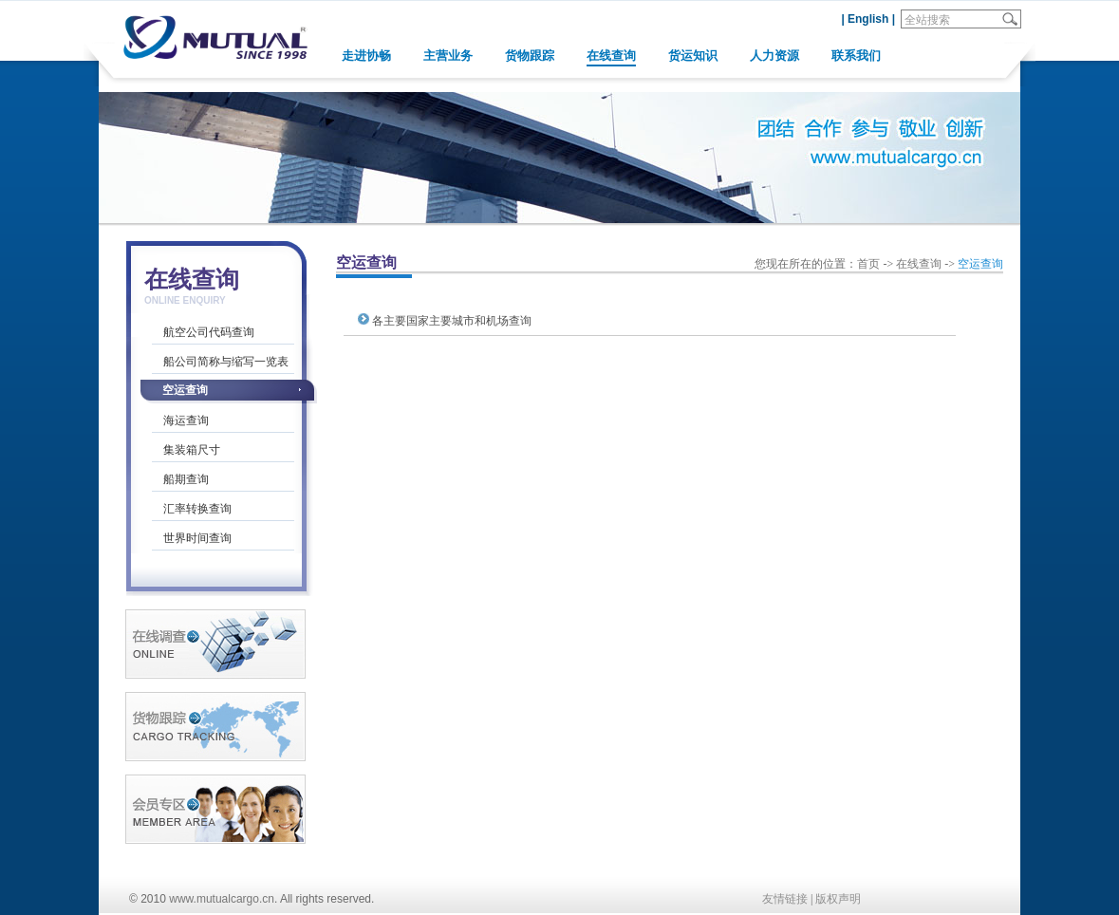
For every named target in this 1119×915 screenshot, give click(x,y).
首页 (868, 264)
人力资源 (774, 55)
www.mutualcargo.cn (221, 899)
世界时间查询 (197, 538)
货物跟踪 (529, 55)
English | (871, 19)
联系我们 (856, 55)
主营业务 (448, 55)
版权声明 (838, 899)
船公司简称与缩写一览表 (226, 361)
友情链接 (785, 899)
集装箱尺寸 (191, 450)
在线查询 (611, 55)
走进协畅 (366, 55)
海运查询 (186, 420)
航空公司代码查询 (208, 332)
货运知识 (693, 55)
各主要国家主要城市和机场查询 (452, 320)
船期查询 (186, 479)
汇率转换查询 (197, 508)
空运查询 (185, 390)
